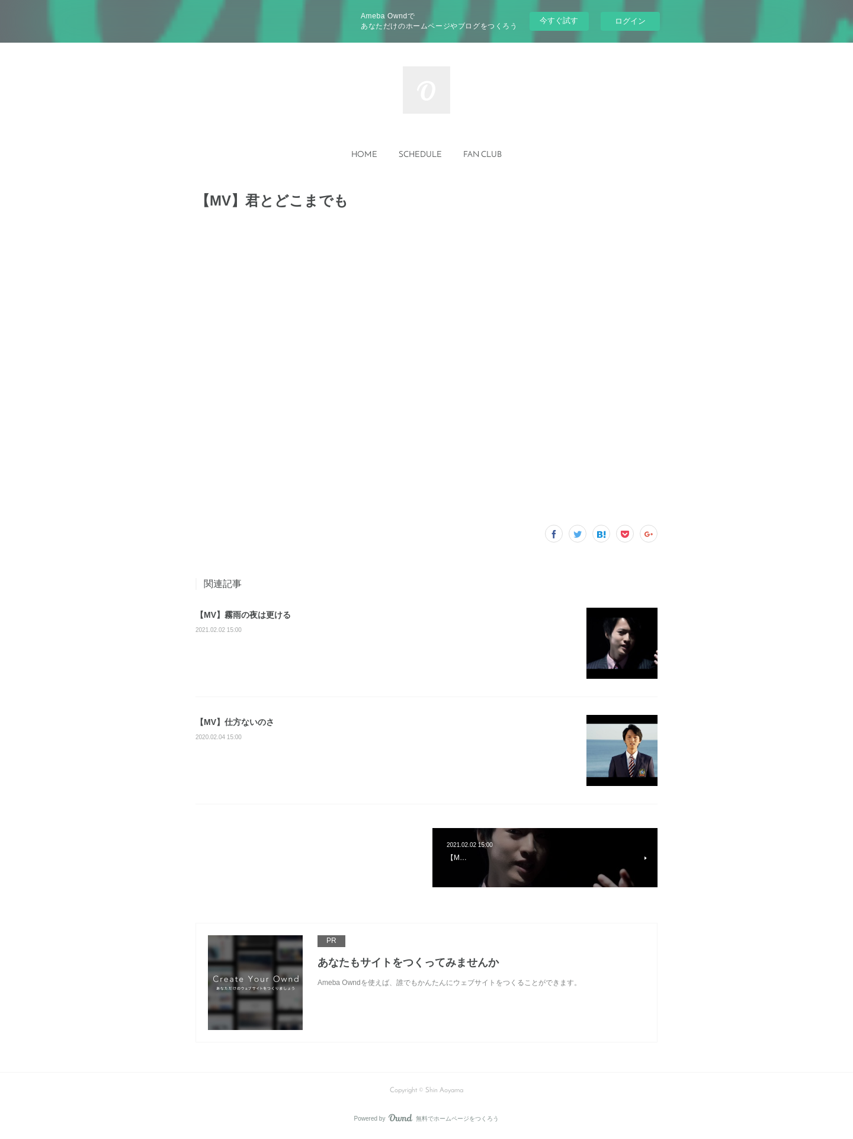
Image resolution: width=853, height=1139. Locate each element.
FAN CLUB (482, 154)
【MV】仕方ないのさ (234, 722)
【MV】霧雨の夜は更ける (243, 615)
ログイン (630, 21)
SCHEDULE (420, 154)
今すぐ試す (559, 20)
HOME (364, 154)
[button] (364, 155)
